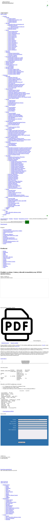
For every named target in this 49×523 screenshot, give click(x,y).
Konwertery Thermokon (13, 159)
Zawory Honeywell (12, 87)
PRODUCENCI (6, 486)
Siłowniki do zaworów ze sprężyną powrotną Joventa (19, 152)
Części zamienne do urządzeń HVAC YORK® (12, 230)
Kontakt (4, 214)
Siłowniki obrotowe (12, 29)
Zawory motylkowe (12, 40)
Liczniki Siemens (11, 101)
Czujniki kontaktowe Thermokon (17, 171)
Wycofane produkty (10, 68)
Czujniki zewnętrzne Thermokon (17, 166)
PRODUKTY (6, 500)
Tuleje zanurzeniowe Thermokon (15, 188)
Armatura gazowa (9, 63)
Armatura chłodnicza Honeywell (15, 79)
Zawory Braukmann (12, 145)
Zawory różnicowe (12, 47)
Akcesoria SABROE (7, 229)
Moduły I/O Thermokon (13, 184)
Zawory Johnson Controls (13, 98)
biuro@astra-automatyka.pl (7, 3)
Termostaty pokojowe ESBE (14, 205)
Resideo (7, 112)
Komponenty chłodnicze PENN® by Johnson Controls (19, 139)
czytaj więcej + (4, 358)
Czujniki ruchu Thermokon (16, 162)
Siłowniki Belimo (11, 109)
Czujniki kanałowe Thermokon (17, 167)
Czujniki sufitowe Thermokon (17, 165)
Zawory (7, 30)
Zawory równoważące (12, 46)
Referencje (8, 213)
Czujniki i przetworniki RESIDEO (15, 115)
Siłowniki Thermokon (12, 183)
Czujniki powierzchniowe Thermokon (18, 170)
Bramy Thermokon (12, 180)
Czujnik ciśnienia (9, 501)
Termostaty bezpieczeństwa (13, 53)
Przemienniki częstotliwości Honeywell (16, 84)
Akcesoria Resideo (12, 113)
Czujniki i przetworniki (8, 232)
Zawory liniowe (11, 39)
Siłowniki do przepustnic (13, 27)
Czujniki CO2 (8, 502)
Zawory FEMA (11, 128)
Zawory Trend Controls (13, 136)
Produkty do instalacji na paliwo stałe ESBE (17, 200)
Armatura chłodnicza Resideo (14, 114)
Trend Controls (9, 129)
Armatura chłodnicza (10, 62)
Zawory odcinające (12, 41)
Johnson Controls (9, 88)
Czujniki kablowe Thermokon (17, 169)
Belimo (7, 106)
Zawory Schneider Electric (13, 124)
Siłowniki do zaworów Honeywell (15, 86)
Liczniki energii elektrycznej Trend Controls (17, 131)
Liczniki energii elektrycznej (11, 64)
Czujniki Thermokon (12, 160)
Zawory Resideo (11, 120)
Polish (45, 1)
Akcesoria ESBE (11, 198)
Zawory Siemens (11, 105)
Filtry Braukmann (11, 144)
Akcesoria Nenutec (12, 193)
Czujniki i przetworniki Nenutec (14, 192)
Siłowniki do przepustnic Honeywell (15, 85)
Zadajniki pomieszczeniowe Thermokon (16, 156)
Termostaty (8, 52)
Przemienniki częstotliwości (11, 56)
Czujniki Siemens (11, 100)
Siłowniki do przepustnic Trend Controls (16, 132)
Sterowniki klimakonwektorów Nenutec (16, 195)
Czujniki (7, 17)
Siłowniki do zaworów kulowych (17, 26)
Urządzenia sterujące (7, 242)
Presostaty (8, 50)
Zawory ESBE (11, 206)
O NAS (4, 516)
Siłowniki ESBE (11, 201)
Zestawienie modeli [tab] (25, 362)
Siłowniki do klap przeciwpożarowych (16, 24)
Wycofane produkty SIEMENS (14, 72)
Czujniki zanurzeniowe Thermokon (18, 168)
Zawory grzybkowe (12, 34)
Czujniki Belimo (11, 108)
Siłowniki (8, 23)
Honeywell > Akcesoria (8, 256)
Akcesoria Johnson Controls (14, 90)
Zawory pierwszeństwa (13, 42)
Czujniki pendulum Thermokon (17, 163)
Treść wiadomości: (12, 429)
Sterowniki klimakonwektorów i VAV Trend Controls (19, 135)
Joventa (7, 146)
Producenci (5, 75)
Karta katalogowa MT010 (8, 411)
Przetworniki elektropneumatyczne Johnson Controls (19, 93)
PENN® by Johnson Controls (12, 137)
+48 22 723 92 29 (5, 1)
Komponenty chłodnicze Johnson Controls (17, 92)
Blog (7, 211)
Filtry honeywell (9, 505)
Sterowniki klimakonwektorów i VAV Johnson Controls (19, 97)
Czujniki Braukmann (12, 143)
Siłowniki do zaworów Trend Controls (16, 133)
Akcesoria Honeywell (12, 80)
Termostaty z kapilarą (12, 55)
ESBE (7, 197)
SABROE (8, 207)
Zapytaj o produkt (14, 343)
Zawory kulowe (11, 38)
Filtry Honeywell (11, 83)
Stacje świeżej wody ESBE (13, 203)
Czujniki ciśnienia (12, 18)
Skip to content (4, 14)
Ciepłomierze (11, 65)
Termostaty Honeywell (12, 77)
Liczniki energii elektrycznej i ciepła (10, 235)
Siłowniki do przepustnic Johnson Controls (17, 94)
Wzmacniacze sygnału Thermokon (15, 181)
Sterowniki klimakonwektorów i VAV (10, 241)
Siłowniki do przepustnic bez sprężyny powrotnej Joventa (20, 147)
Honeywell (8, 76)
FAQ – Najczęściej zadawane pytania (13, 212)
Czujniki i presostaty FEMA (14, 127)
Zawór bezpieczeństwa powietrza (12, 509)
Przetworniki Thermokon (13, 175)
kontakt (43, 345)
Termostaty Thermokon (13, 176)
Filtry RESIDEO (11, 117)
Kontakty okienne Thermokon (14, 182)
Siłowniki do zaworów (12, 25)
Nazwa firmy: (13, 421)
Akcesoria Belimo (12, 107)
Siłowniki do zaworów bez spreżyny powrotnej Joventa (19, 151)
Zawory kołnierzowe (12, 37)
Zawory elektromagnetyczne (14, 33)
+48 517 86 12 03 (4, 484)
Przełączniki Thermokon (13, 177)
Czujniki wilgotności (12, 22)
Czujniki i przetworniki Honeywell (15, 82)
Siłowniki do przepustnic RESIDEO (15, 116)
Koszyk (47, 6)
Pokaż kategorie (4, 224)
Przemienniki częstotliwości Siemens (15, 102)
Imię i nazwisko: (12, 423)
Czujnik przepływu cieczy (11, 504)
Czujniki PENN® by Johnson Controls (16, 138)
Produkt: (14, 419)
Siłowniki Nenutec (12, 190)
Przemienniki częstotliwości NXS (15, 60)
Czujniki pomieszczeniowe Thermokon (19, 161)
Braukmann (8, 142)
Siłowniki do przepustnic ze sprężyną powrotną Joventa (19, 148)
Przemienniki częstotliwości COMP (15, 57)
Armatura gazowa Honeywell (14, 78)
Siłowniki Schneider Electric (14, 123)
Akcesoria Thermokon (12, 186)
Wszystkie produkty (10, 67)
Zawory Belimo (11, 110)
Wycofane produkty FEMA (13, 69)
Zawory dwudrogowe (12, 32)
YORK (7, 208)
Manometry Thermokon (13, 178)
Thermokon (8, 155)
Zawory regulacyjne (12, 45)
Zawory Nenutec (11, 191)
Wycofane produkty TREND (14, 73)
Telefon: (14, 427)
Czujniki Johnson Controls (13, 91)
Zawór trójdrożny (9, 515)
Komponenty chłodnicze (8, 234)
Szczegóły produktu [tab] (25, 361)
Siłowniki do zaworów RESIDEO (15, 118)
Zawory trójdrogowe (12, 49)
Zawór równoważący (10, 514)
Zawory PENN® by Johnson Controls (16, 140)
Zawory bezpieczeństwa (13, 31)
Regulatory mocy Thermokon (14, 158)
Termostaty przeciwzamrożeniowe (15, 54)
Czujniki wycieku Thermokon (17, 173)
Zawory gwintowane (12, 35)
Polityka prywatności (10, 520)
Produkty (5, 16)
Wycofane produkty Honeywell (14, 70)
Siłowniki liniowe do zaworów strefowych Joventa (18, 153)
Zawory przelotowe (12, 44)
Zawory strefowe (11, 48)
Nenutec (7, 189)
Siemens (7, 99)
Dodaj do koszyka (5, 343)
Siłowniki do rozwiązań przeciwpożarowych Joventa (19, 150)
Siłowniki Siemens (12, 103)
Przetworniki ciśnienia (10, 61)
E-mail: (14, 425)
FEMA (7, 125)
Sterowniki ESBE (11, 204)
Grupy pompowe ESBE (13, 199)
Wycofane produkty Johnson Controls (16, 71)
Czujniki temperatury (12, 20)
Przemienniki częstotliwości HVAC (15, 58)
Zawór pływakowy (9, 512)
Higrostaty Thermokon (12, 174)
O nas (4, 210)
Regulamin (8, 521)
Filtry (4, 233)
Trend (4, 267)
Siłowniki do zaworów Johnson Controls (16, 95)
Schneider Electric (9, 121)
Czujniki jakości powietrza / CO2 (15, 19)
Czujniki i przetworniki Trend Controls (16, 130)
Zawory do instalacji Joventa (14, 154)
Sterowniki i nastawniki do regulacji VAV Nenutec (18, 196)
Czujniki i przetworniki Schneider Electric (16, 122)
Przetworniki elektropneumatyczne (10, 238)
